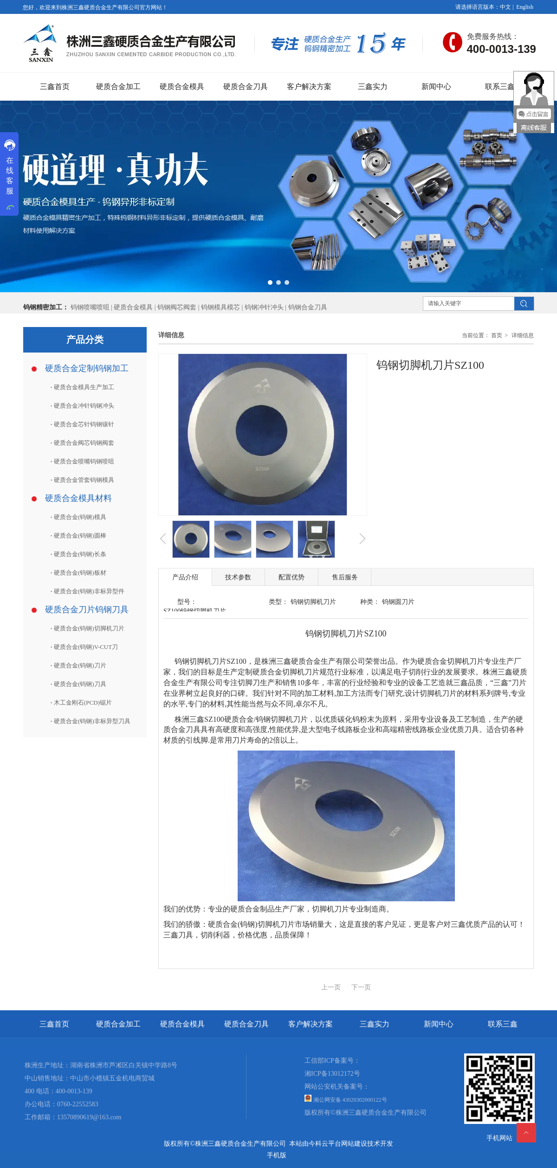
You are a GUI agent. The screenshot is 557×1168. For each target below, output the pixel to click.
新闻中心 (438, 1024)
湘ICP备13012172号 (332, 1073)
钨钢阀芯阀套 (176, 307)
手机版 (276, 1155)
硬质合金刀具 (246, 1024)
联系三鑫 (503, 1024)
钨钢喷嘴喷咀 (90, 307)
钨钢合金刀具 (307, 307)
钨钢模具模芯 (221, 307)
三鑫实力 (374, 1024)
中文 (505, 7)
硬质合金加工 (118, 1024)
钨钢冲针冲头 (264, 307)
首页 (496, 335)
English (524, 7)
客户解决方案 (310, 1024)
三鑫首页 (54, 1024)
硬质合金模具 (133, 307)
